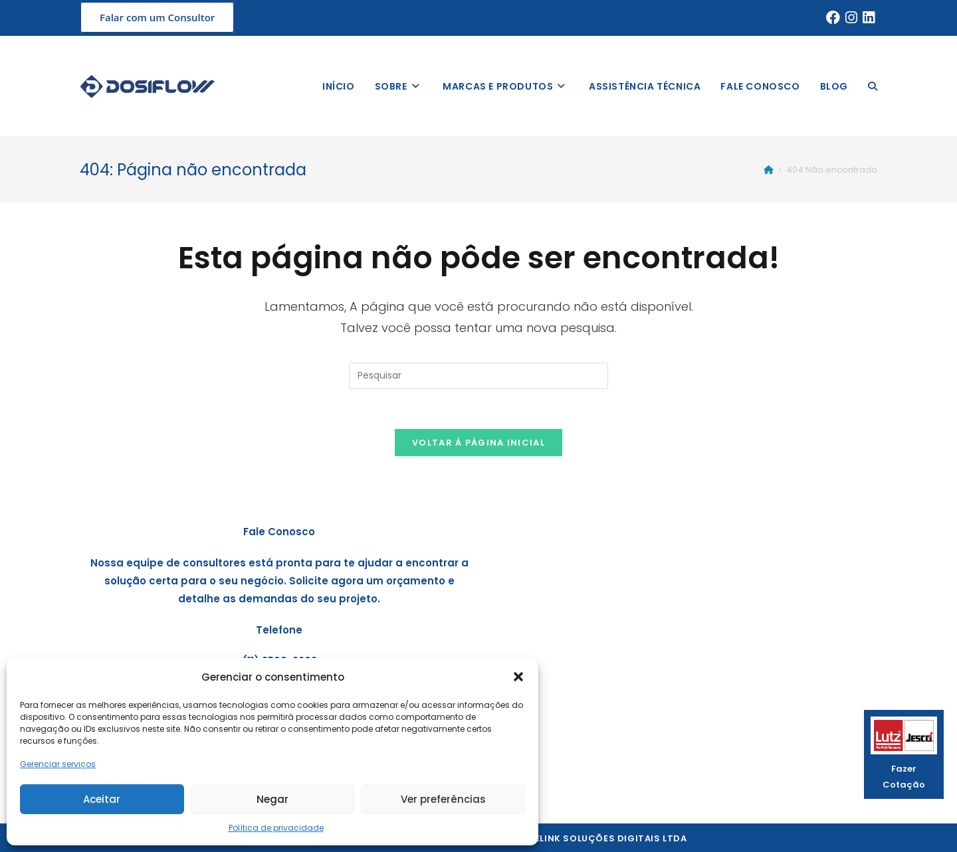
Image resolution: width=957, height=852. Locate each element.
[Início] (769, 169)
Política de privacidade (276, 827)
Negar (272, 799)
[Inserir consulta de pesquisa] (478, 376)
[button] (518, 676)
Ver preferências (443, 799)
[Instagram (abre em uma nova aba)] (851, 18)
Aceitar (101, 799)
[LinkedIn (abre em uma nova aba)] (868, 18)
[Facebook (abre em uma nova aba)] (833, 18)
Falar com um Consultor (157, 17)
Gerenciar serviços (58, 764)
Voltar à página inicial (478, 442)
